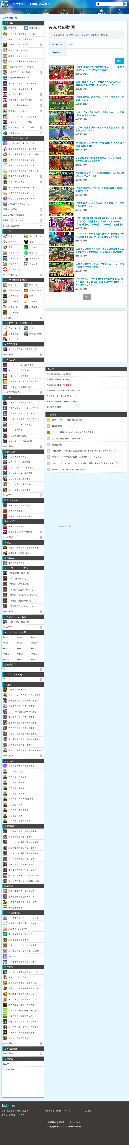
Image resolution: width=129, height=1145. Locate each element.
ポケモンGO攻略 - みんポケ (13, 1114)
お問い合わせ (75, 1122)
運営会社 (62, 1122)
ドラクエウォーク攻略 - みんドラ (30, 4)
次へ (87, 297)
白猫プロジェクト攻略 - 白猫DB (15, 1110)
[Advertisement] (86, 334)
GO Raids (88, 1110)
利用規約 (52, 1122)
